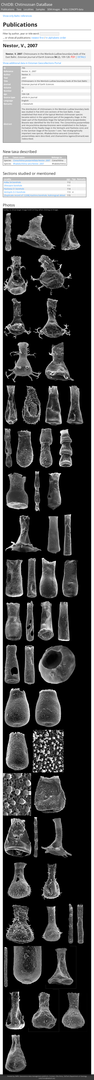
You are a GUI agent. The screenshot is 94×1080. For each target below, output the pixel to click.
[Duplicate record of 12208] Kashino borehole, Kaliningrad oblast (34, 195)
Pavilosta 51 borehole (14, 188)
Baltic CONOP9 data (72, 9)
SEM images (53, 9)
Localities (29, 9)
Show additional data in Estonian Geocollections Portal (32, 63)
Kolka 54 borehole (12, 182)
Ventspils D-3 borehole (14, 192)
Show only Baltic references (17, 15)
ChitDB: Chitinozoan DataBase (26, 4)
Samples (40, 9)
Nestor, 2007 (31, 160)
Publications (7, 9)
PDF (73, 57)
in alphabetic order (56, 37)
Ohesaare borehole (13, 185)
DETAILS (81, 57)
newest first (37, 37)
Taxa (19, 9)
